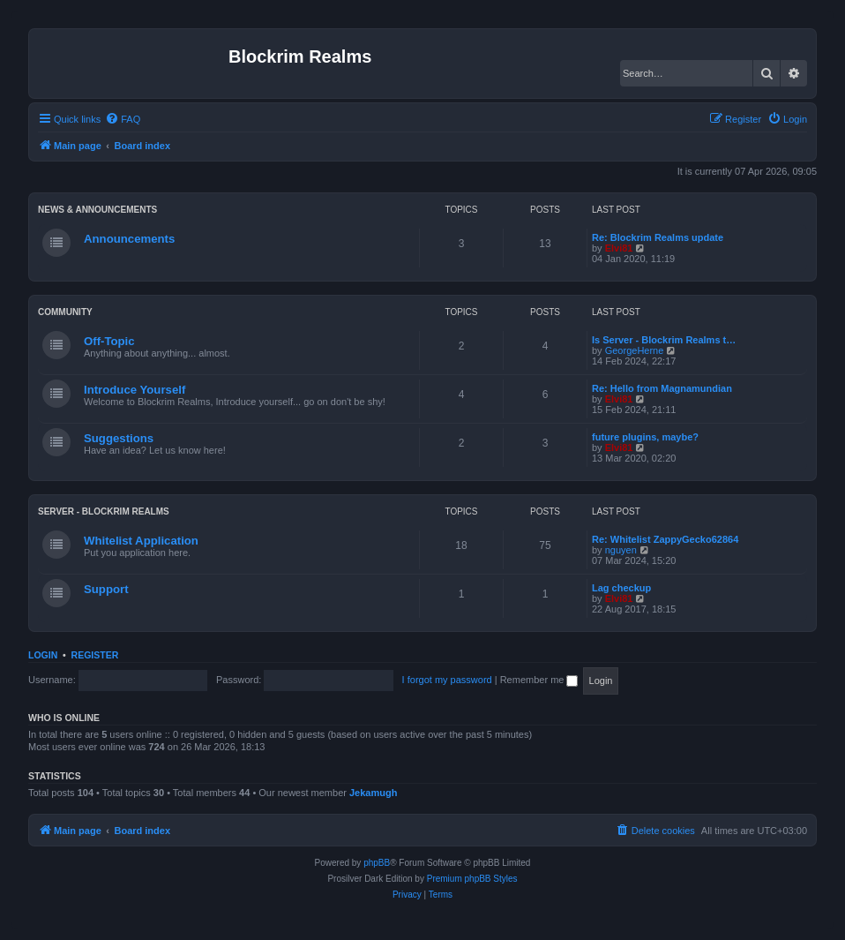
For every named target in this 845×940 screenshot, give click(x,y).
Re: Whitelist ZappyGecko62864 (665, 539)
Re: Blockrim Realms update (657, 237)
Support (106, 589)
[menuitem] (122, 119)
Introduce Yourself (134, 389)
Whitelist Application (141, 540)
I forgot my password (447, 679)
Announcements (129, 238)
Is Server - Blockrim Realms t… (664, 340)
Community (65, 312)
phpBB (376, 863)
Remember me (539, 679)
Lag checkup (621, 588)
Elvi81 (619, 248)
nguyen (621, 550)
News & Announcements (97, 209)
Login (42, 655)
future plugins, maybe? (645, 437)
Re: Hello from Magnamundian (662, 388)
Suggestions (118, 438)
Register (95, 655)
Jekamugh (373, 792)
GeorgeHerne (634, 350)
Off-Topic (109, 341)
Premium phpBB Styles (472, 879)
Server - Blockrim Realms (103, 511)
